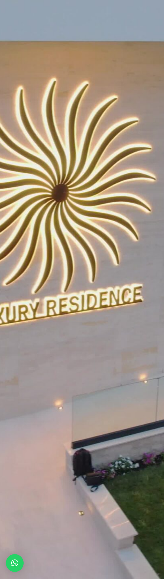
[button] (15, 563)
